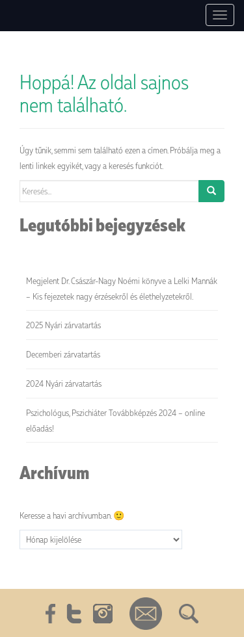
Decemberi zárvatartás (63, 353)
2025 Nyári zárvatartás (63, 324)
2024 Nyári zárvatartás (64, 383)
